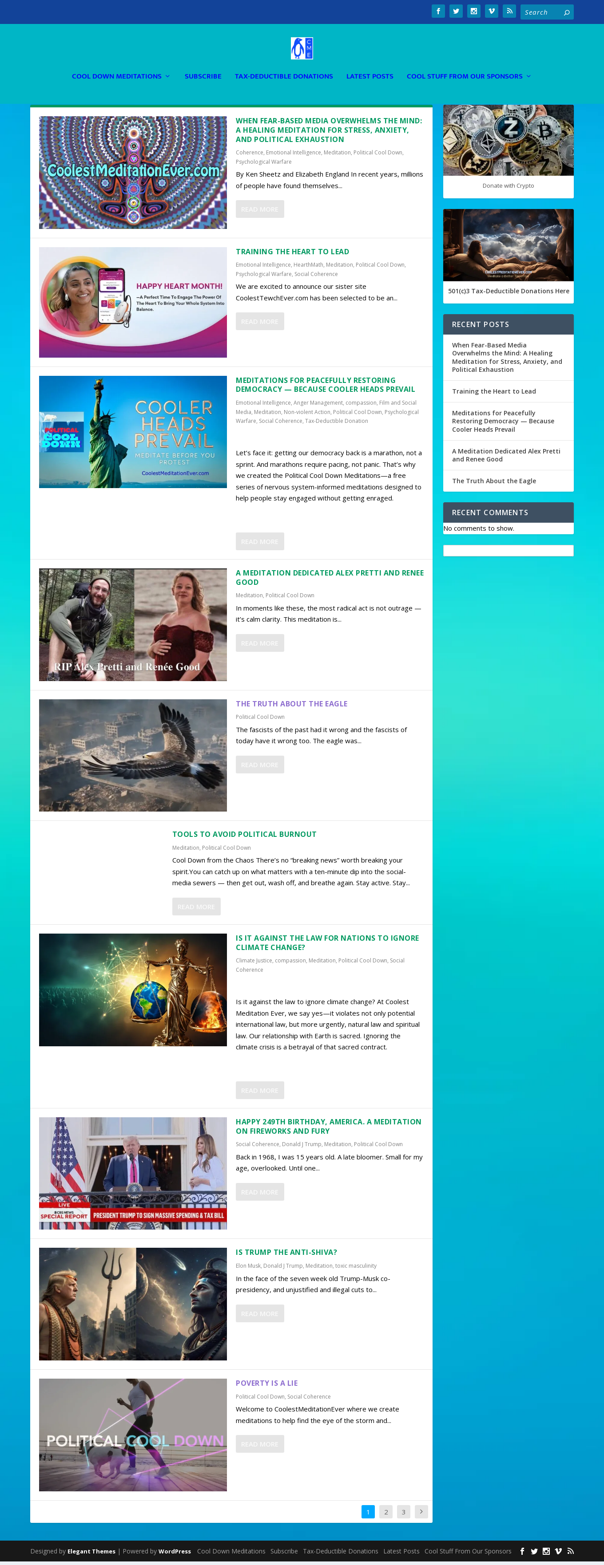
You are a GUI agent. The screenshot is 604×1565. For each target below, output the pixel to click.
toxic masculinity (356, 1269)
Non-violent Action (307, 415)
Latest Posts (369, 64)
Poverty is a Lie (267, 1387)
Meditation (337, 156)
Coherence (249, 156)
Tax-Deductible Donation (336, 424)
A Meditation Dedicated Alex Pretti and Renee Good (330, 581)
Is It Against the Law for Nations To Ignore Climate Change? (327, 946)
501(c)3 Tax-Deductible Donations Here (508, 294)
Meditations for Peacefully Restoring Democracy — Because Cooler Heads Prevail (325, 388)
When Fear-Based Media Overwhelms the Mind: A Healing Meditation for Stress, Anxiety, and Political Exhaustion (329, 133)
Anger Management (318, 406)
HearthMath (308, 268)
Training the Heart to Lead (292, 255)
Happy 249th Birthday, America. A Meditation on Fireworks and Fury (329, 1129)
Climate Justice (254, 964)
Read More (259, 212)
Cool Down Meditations (117, 64)
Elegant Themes (91, 1555)
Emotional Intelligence (293, 156)
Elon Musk (248, 1269)
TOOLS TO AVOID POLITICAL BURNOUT (244, 838)
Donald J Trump (302, 1147)
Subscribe (203, 64)
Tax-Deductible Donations (284, 64)
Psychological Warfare (264, 165)
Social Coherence (316, 277)
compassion (361, 406)
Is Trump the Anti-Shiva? (286, 1256)
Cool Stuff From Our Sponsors (465, 64)
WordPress (175, 1555)
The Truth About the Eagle (292, 707)
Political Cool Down (378, 156)
